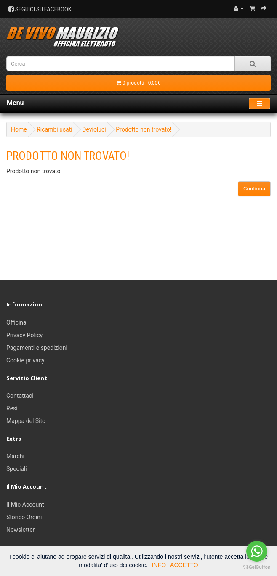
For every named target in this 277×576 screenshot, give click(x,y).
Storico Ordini (24, 517)
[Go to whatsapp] (256, 551)
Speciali (16, 468)
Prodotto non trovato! (143, 129)
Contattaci (20, 395)
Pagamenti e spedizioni (36, 347)
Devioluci (94, 129)
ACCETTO (184, 565)
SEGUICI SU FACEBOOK (40, 9)
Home (19, 129)
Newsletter (20, 529)
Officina (16, 322)
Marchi (15, 456)
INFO (159, 565)
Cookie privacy (25, 360)
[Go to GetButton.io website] (256, 567)
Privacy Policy (24, 335)
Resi (12, 408)
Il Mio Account (25, 504)
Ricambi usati (54, 129)
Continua (254, 188)
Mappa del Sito (25, 420)
